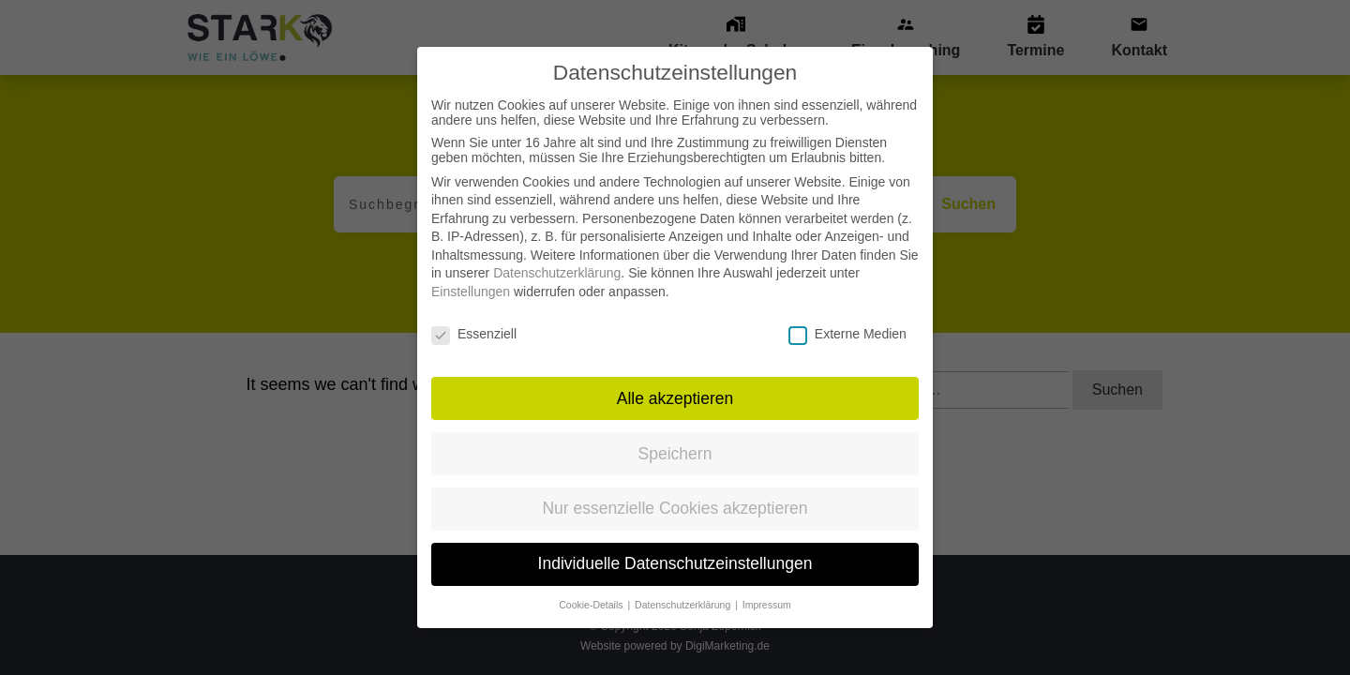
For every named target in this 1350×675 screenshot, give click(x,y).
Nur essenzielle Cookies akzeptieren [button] (674, 488)
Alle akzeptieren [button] (675, 377)
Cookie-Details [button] (592, 585)
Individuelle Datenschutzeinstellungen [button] (675, 543)
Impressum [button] (766, 585)
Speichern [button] (675, 433)
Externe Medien (847, 314)
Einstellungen (470, 271)
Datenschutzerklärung (557, 253)
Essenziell (474, 314)
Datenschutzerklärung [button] (684, 585)
